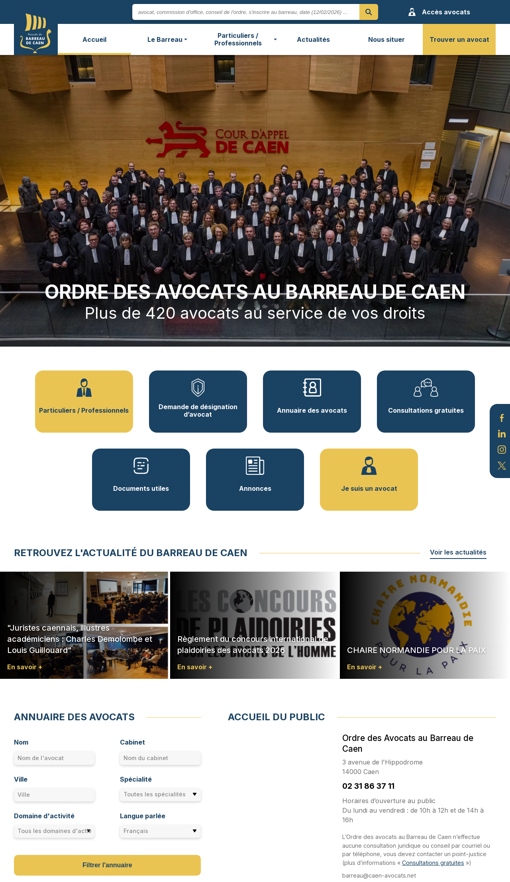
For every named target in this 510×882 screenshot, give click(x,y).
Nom (21, 742)
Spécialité (136, 779)
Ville (20, 779)
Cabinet (132, 742)
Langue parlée (142, 816)
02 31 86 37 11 (368, 786)
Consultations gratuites (433, 862)
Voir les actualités (458, 552)
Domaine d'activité (44, 816)
